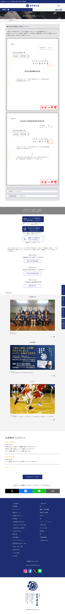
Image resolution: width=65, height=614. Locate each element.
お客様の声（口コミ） (18, 515)
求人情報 (15, 556)
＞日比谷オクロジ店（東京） (20, 524)
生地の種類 (15, 537)
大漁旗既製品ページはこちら (17, 196)
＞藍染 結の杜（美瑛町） (19, 528)
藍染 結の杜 (32, 285)
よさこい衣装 (43, 528)
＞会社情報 (15, 503)
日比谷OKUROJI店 (32, 273)
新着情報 (15, 518)
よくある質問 (16, 552)
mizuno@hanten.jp (35, 565)
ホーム (6, 20)
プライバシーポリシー (18, 540)
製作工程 (15, 534)
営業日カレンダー (17, 512)
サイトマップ (16, 509)
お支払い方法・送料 (18, 546)
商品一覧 (5, 9)
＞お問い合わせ (44, 540)
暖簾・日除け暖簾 (44, 509)
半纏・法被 (43, 524)
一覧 (53, 336)
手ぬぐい (42, 515)
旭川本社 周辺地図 (32, 261)
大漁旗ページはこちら (15, 191)
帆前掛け (42, 531)
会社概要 (15, 506)
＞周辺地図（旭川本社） (19, 521)
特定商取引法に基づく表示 (19, 543)
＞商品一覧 (43, 503)
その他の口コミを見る (32, 476)
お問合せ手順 (16, 549)
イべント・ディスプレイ (46, 521)
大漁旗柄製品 (43, 537)
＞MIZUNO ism (17, 531)
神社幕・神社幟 (44, 512)
